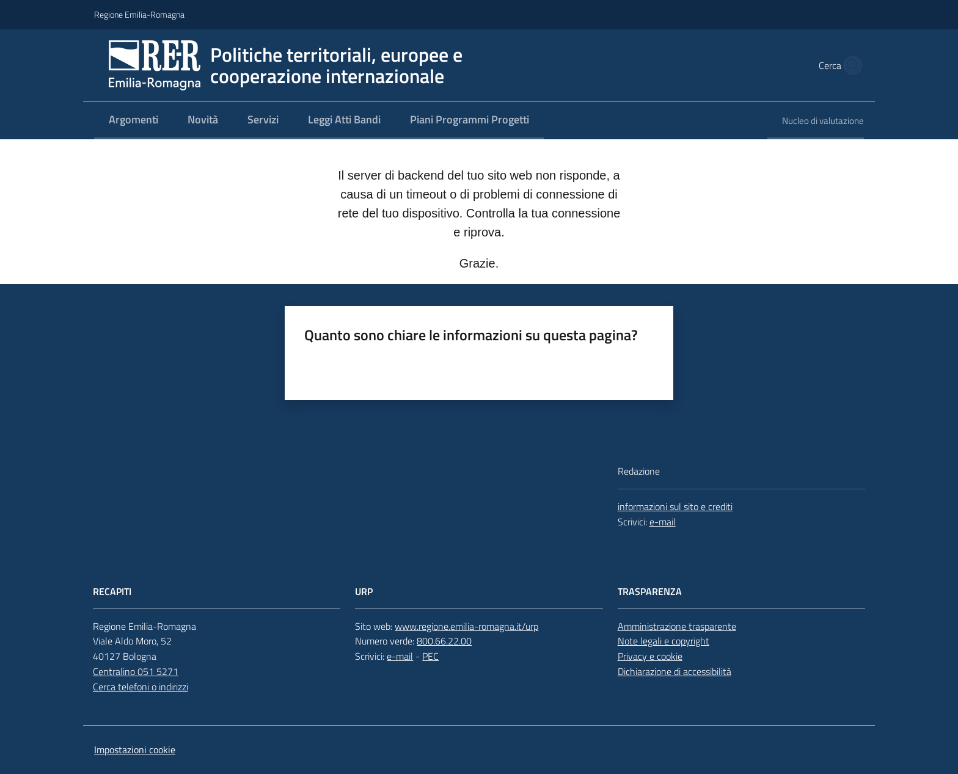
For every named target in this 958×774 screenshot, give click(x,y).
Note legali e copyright (663, 640)
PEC (430, 656)
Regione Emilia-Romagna (139, 14)
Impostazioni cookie (134, 749)
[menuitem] (133, 120)
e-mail (662, 521)
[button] (849, 65)
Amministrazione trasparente (677, 626)
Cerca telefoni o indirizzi (140, 686)
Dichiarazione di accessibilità (674, 671)
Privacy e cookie (650, 656)
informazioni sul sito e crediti (675, 506)
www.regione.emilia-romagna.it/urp (466, 626)
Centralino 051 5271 (135, 671)
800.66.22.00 (444, 640)
